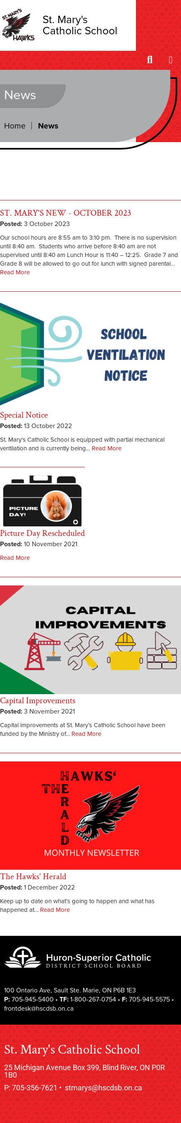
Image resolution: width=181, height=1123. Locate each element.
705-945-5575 (149, 999)
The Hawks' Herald (33, 876)
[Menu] (170, 60)
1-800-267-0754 (93, 999)
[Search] (150, 60)
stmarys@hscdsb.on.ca (103, 1088)
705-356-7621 (34, 1088)
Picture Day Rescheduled (42, 533)
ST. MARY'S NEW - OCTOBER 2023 (65, 213)
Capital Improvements (37, 700)
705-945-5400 (33, 999)
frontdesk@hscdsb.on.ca (39, 1008)
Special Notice (24, 415)
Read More (15, 272)
